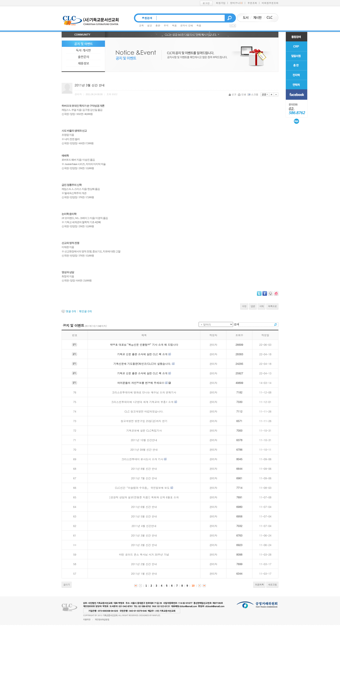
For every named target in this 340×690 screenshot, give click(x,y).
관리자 (213, 344)
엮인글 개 (85, 311)
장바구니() (236, 3)
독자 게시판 (83, 50)
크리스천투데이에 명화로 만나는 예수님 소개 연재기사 (144, 392)
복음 (174, 25)
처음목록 (259, 584)
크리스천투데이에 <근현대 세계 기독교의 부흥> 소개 (142, 402)
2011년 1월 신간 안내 (144, 573)
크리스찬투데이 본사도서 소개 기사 (142, 459)
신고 (232, 94)
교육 (141, 25)
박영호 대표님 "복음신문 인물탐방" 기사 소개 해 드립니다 (144, 344)
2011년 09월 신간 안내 (144, 449)
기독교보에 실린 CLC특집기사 (144, 430)
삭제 (261, 306)
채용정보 (83, 63)
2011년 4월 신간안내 (144, 526)
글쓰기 (66, 584)
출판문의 (83, 57)
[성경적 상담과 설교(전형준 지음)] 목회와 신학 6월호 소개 (144, 497)
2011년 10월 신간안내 (144, 440)
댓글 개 (71, 311)
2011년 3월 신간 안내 (144, 535)
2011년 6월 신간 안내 (144, 507)
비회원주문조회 (270, 3)
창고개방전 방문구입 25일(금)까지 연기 (144, 421)
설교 (149, 25)
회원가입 (221, 3)
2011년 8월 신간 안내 (144, 468)
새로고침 (272, 584)
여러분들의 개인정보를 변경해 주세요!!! (140, 383)
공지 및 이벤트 (83, 44)
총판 (157, 25)
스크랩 (253, 94)
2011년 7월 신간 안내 (144, 478)
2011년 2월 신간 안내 (144, 564)
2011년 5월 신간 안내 (144, 516)
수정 (244, 306)
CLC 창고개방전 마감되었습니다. (143, 411)
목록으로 (272, 306)
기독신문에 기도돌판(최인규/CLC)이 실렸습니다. (142, 363)
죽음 (198, 25)
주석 (166, 25)
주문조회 (252, 3)
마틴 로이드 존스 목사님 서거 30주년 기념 (144, 554)
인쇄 (242, 94)
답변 (253, 306)
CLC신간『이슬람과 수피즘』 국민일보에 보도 (142, 487)
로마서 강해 (186, 25)
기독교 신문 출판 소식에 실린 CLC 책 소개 (142, 354)
